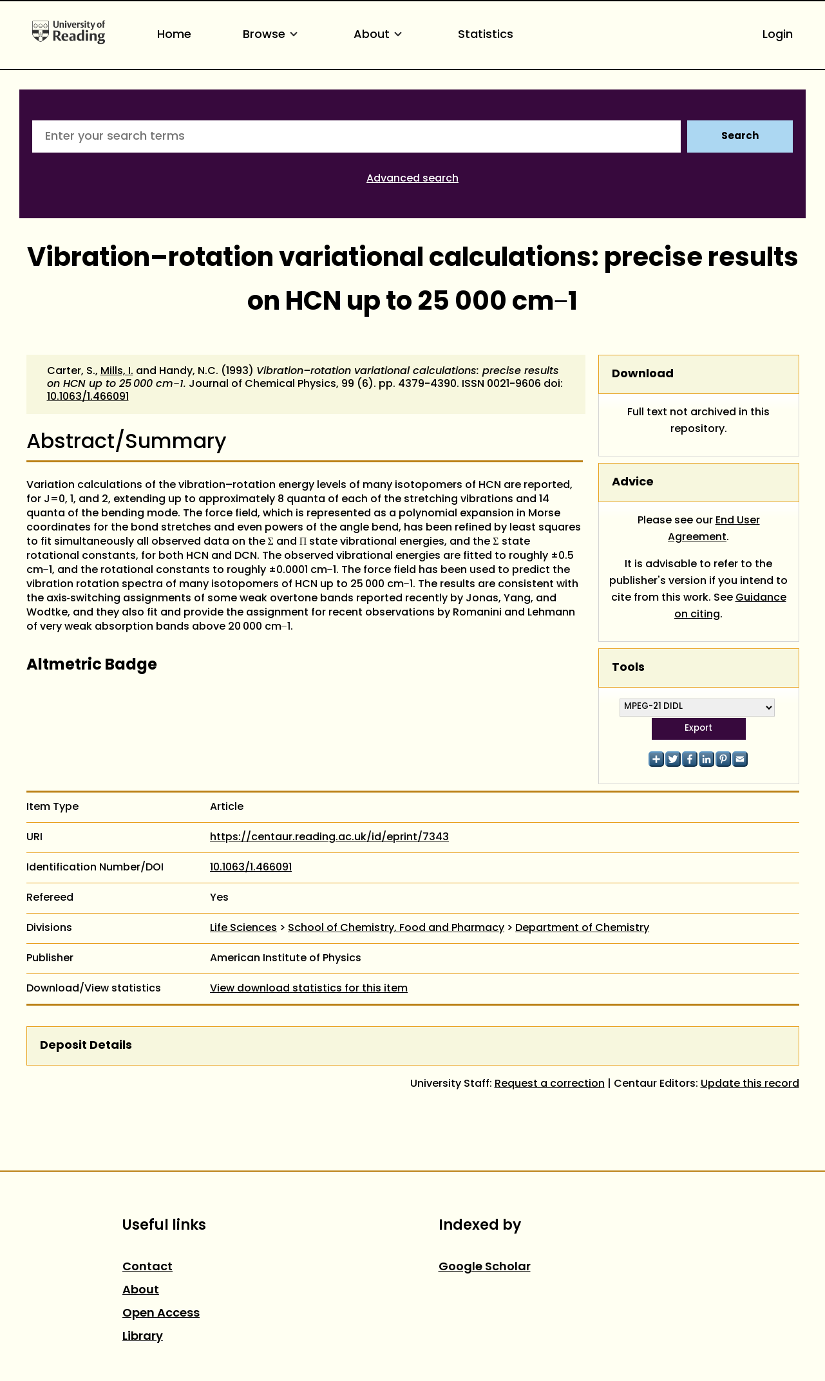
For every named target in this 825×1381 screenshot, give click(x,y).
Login (778, 35)
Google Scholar (485, 1267)
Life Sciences (243, 928)
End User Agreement (714, 529)
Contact (147, 1267)
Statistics (485, 35)
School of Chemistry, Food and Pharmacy (396, 928)
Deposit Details (86, 1046)
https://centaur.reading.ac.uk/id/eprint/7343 (329, 837)
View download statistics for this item (309, 989)
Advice (633, 483)
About (380, 35)
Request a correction (550, 1084)
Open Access (161, 1314)
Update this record (750, 1084)
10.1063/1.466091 (88, 397)
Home (174, 35)
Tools (628, 668)
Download (643, 374)
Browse (272, 35)
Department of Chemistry (582, 928)
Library (142, 1337)
